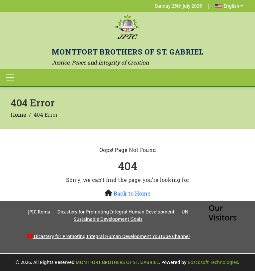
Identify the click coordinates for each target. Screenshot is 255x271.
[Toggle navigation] (10, 77)
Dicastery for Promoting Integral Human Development (115, 211)
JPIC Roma (39, 211)
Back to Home (132, 193)
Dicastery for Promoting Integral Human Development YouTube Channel (112, 236)
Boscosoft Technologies (213, 262)
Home (18, 114)
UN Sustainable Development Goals (131, 215)
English (227, 6)
